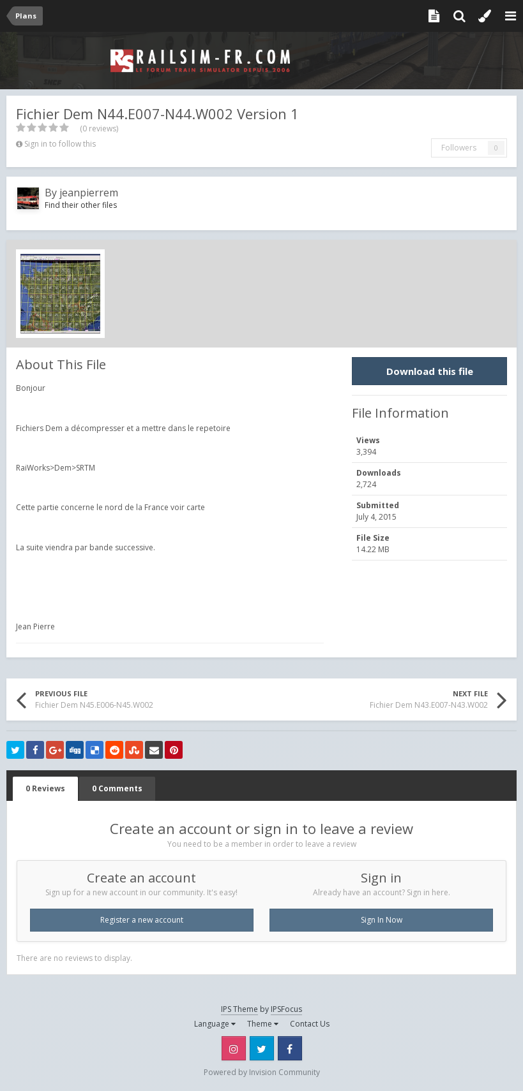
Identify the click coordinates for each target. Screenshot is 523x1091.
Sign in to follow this (60, 143)
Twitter (262, 1048)
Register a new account (141, 919)
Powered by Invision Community (262, 1072)
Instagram (234, 1048)
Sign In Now (381, 919)
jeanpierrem (88, 193)
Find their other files (81, 205)
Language (215, 1023)
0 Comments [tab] (117, 788)
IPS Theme (239, 1009)
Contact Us (310, 1023)
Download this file (429, 371)
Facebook (290, 1048)
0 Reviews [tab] (45, 788)
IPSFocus (286, 1009)
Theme (262, 1023)
